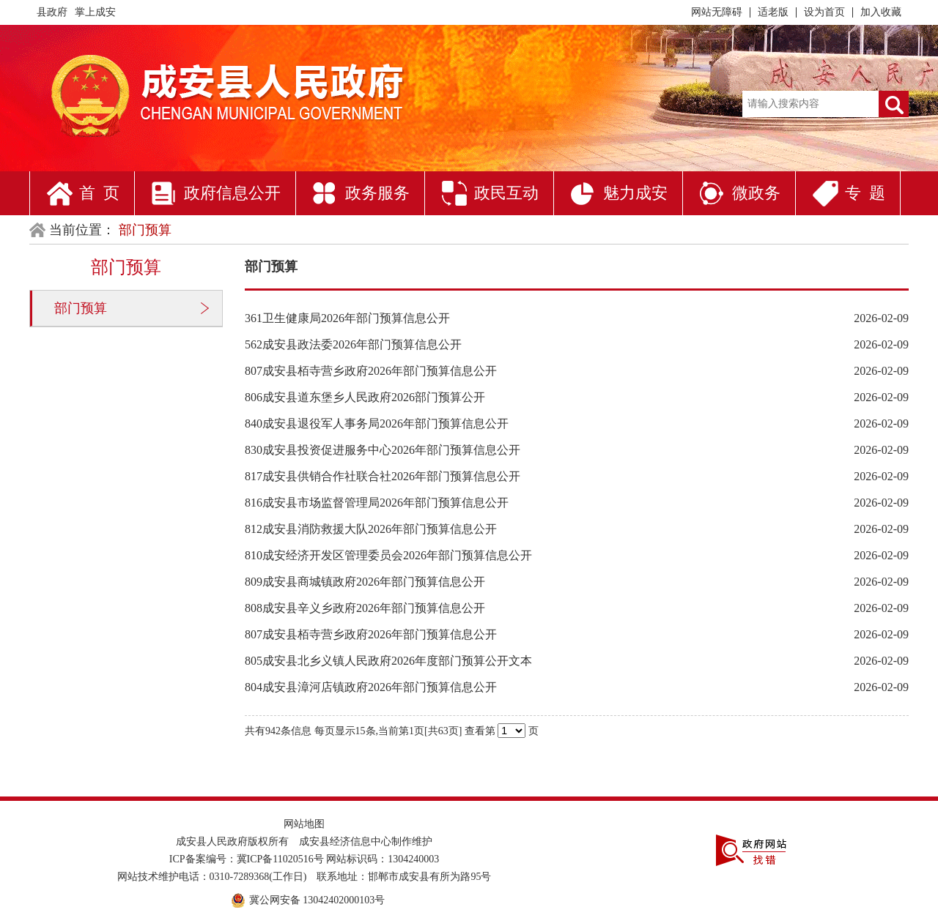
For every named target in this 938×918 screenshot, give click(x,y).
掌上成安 (95, 12)
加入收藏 (880, 12)
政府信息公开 (232, 193)
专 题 (865, 193)
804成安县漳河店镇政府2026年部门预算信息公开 (371, 687)
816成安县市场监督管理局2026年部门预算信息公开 (377, 502)
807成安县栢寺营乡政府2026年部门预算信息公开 (371, 371)
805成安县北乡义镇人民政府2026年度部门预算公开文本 (388, 660)
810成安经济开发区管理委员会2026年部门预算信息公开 (388, 555)
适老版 (773, 12)
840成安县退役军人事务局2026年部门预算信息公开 (377, 423)
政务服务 (377, 193)
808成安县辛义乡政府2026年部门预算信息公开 (365, 608)
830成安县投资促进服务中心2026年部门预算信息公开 (382, 450)
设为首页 (824, 12)
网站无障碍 (716, 12)
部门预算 (80, 308)
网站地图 (304, 823)
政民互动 (506, 193)
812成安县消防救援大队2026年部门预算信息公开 (371, 529)
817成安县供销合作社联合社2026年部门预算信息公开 (382, 476)
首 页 (99, 193)
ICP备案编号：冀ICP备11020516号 (246, 859)
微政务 (756, 193)
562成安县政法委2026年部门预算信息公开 (353, 344)
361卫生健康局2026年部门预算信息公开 (347, 318)
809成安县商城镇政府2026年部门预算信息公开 (365, 581)
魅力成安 (635, 193)
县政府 (52, 12)
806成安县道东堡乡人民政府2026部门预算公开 (365, 397)
